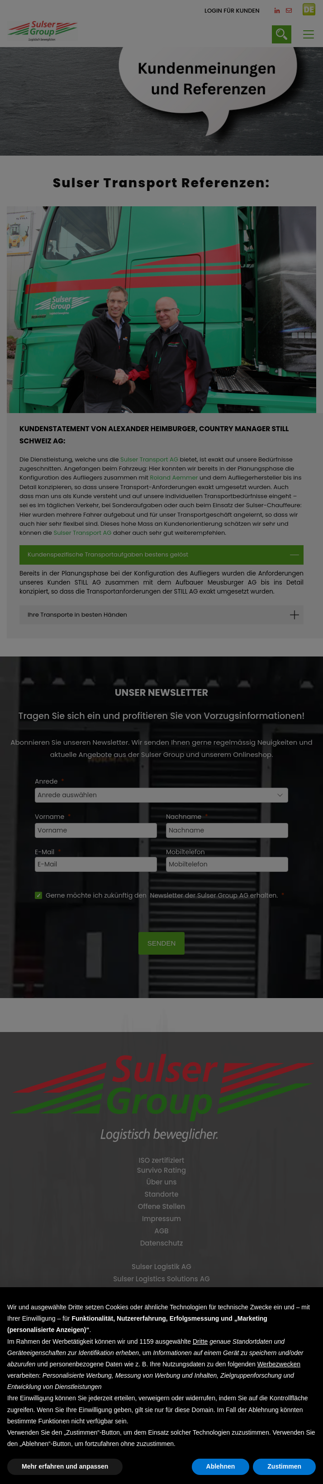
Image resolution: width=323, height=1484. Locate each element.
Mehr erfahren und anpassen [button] (65, 1466)
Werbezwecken (278, 1364)
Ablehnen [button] (220, 1466)
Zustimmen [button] (284, 1466)
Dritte (200, 1341)
